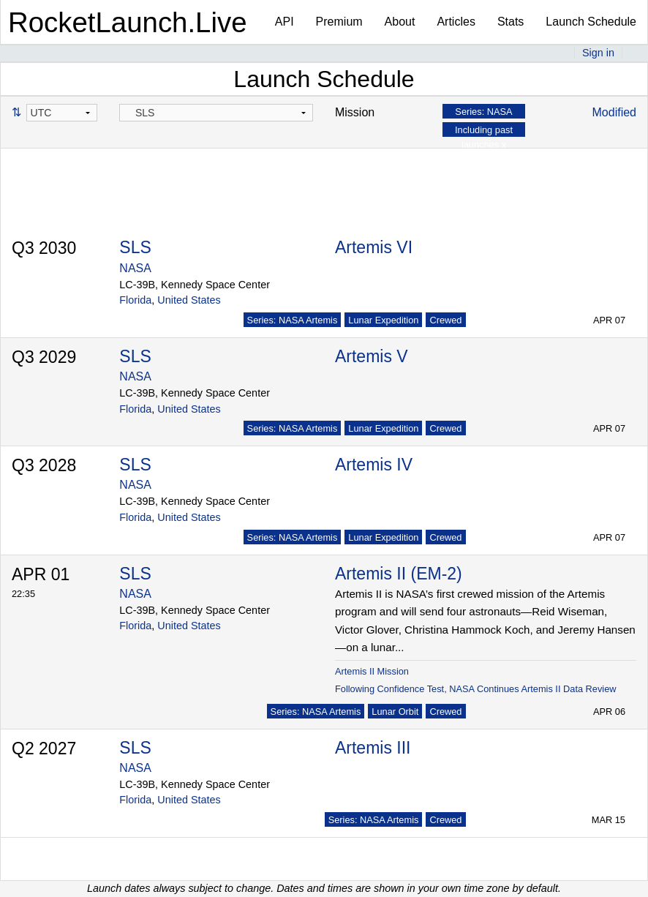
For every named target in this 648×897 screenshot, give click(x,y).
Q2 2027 (44, 748)
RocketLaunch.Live (127, 22)
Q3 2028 (44, 465)
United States (188, 300)
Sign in (598, 53)
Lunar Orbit (395, 711)
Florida (135, 300)
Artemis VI (373, 247)
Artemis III (373, 747)
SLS (135, 247)
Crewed (445, 320)
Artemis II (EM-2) (398, 573)
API (284, 21)
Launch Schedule (591, 21)
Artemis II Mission (372, 671)
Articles (456, 21)
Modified (614, 112)
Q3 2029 (44, 357)
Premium (339, 21)
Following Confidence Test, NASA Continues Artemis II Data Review (476, 688)
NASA (135, 268)
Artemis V (371, 356)
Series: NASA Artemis (292, 320)
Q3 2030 (44, 248)
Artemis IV (373, 464)
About (400, 21)
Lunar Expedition (383, 320)
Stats (510, 21)
